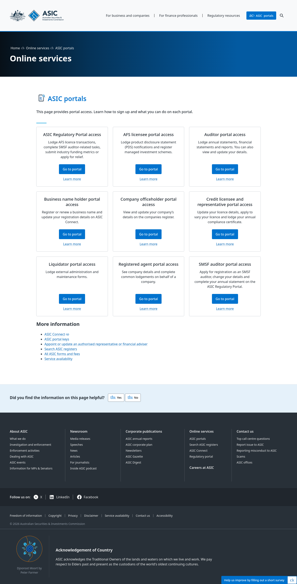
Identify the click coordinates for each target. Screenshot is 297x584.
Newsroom (79, 431)
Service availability (58, 359)
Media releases (80, 439)
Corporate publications (144, 431)
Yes (116, 398)
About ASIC (19, 431)
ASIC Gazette (134, 456)
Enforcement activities (24, 450)
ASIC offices (244, 462)
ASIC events (17, 462)
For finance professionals (178, 15)
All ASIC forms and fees (62, 354)
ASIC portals (198, 439)
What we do (18, 439)
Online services (37, 48)
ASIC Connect (54, 334)
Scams (241, 456)
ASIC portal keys (56, 339)
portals (261, 15)
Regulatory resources (223, 15)
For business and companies (127, 15)
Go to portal (74, 170)
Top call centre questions (253, 439)
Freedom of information (26, 516)
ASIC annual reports (139, 439)
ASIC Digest (133, 462)
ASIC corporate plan (139, 445)
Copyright (55, 516)
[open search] (281, 15)
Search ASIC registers (60, 349)
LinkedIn (63, 497)
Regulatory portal (201, 456)
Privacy (73, 516)
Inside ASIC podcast (83, 468)
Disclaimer (91, 516)
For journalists (79, 462)
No (133, 398)
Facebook (91, 497)
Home (15, 48)
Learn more (72, 179)
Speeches (76, 445)
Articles (75, 456)
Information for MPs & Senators (31, 468)
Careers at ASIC (202, 467)
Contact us (245, 431)
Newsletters (134, 450)
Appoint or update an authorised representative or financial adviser (95, 344)
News (74, 450)
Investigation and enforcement (30, 445)
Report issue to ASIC (250, 445)
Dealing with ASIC (21, 456)
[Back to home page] (42, 15)
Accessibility (164, 516)
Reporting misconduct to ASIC (257, 450)
